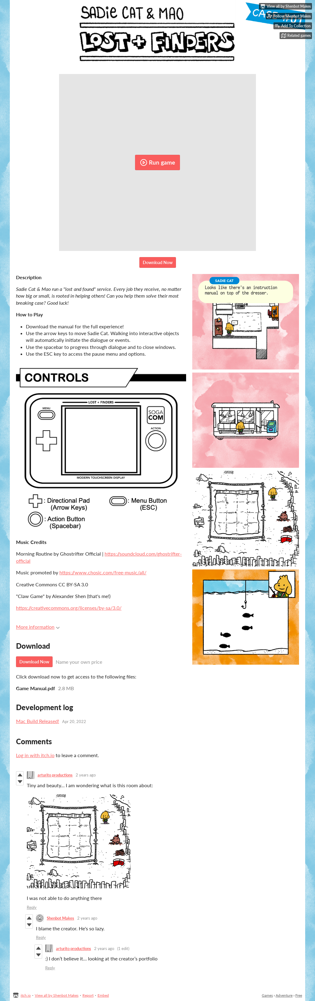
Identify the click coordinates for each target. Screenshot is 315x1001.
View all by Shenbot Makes (56, 995)
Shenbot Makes (60, 918)
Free (298, 995)
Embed (103, 995)
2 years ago (86, 774)
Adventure (284, 995)
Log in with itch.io (35, 755)
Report (88, 995)
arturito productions (55, 774)
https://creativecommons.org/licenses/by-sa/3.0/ (69, 608)
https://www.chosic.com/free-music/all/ (102, 572)
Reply (32, 907)
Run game (157, 162)
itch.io (26, 995)
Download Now (158, 262)
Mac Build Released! (37, 721)
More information (38, 627)
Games (267, 995)
